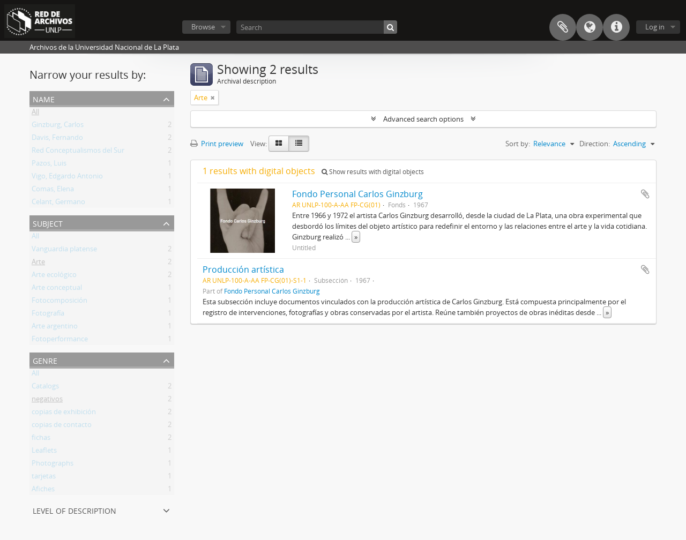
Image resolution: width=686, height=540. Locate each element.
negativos (47, 401)
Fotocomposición (59, 302)
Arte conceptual (57, 289)
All (35, 113)
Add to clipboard (645, 194)
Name (44, 98)
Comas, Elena (53, 191)
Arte (38, 263)
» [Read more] (355, 237)
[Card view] (279, 144)
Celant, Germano (58, 203)
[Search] (316, 27)
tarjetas (44, 478)
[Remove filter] (213, 97)
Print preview (216, 143)
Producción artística (243, 269)
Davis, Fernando (57, 139)
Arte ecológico (54, 276)
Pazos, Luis (49, 165)
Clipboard (562, 27)
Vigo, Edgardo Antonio (67, 178)
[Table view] (298, 144)
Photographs (52, 465)
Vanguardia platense (64, 251)
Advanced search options (423, 119)
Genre (45, 359)
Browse (203, 27)
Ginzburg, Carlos (58, 126)
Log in (655, 27)
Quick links (616, 27)
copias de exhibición (64, 413)
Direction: (594, 143)
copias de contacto (62, 426)
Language (589, 27)
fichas (41, 439)
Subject (48, 222)
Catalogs (45, 388)
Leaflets (44, 452)
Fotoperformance (60, 341)
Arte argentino (55, 328)
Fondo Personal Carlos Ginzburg (357, 194)
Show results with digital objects (373, 171)
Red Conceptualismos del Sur (78, 152)
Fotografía (48, 315)
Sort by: (517, 143)
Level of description (74, 509)
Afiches (43, 491)
